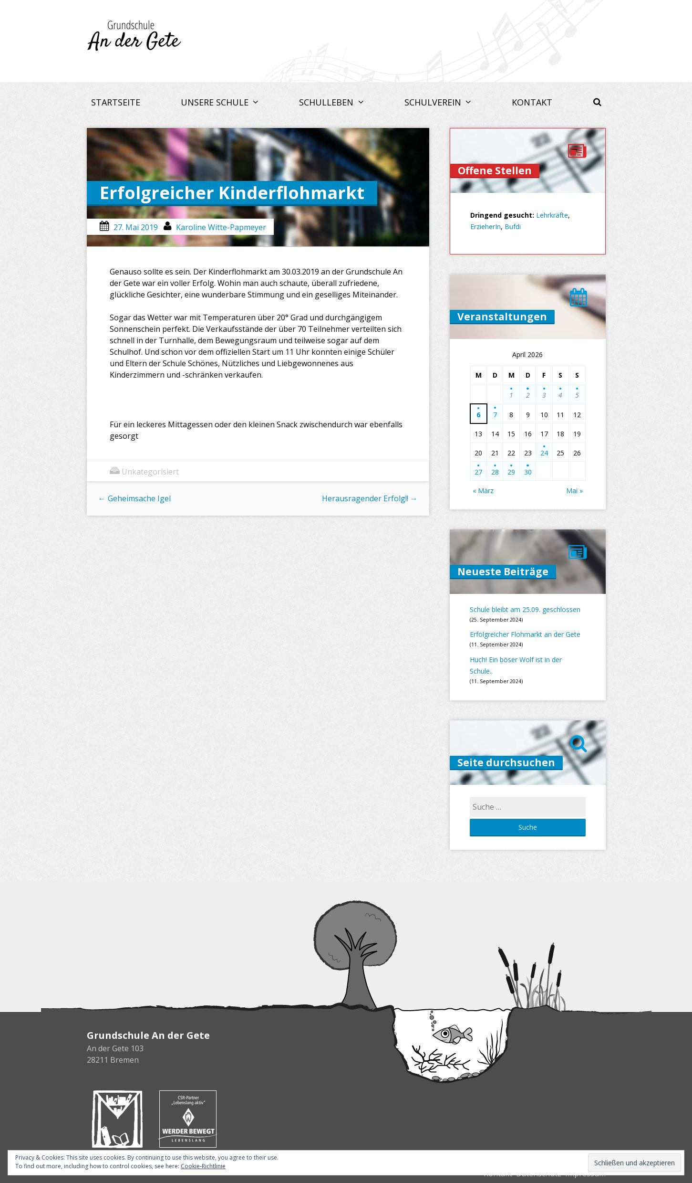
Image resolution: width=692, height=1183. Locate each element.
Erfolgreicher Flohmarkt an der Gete (525, 634)
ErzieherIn (485, 226)
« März (483, 490)
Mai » (574, 490)
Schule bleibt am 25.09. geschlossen (525, 609)
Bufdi (513, 226)
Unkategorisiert (150, 471)
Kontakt (532, 102)
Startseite (115, 102)
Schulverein (434, 102)
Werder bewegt (187, 1119)
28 (495, 471)
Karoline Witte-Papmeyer (221, 227)
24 (544, 452)
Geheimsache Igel (134, 498)
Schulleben (327, 102)
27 (478, 471)
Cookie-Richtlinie (203, 1166)
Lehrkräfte (552, 215)
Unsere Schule (216, 102)
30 (528, 471)
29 (511, 471)
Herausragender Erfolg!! (370, 498)
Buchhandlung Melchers (117, 1119)
